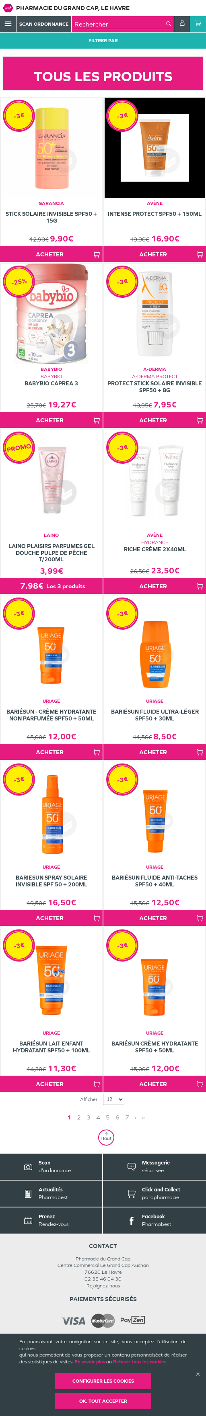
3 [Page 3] (89, 1117)
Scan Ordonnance (43, 24)
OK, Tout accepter (103, 1401)
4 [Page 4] (98, 1117)
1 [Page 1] (69, 1117)
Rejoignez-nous (103, 1286)
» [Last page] (143, 1117)
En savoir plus (90, 1362)
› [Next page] (135, 1117)
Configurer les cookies (103, 1381)
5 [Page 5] (108, 1117)
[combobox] (120, 24)
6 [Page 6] (117, 1117)
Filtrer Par (103, 40)
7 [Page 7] (127, 1117)
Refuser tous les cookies (139, 1362)
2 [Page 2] (79, 1117)
